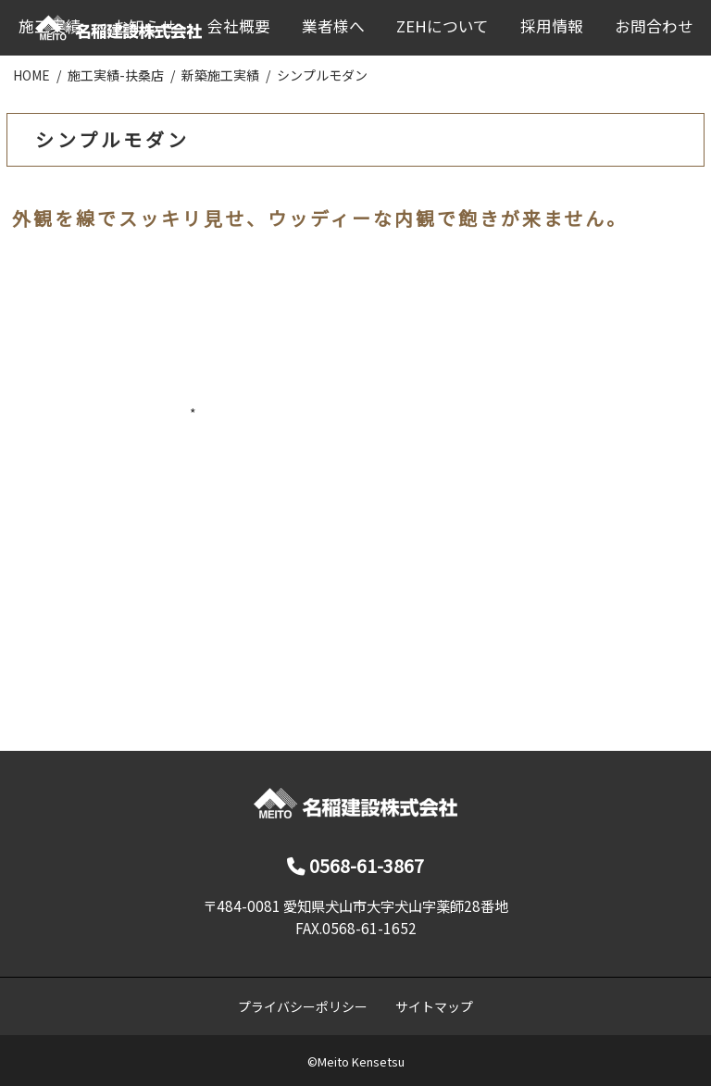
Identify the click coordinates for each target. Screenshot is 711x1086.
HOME (31, 75)
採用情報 (551, 26)
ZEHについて (442, 26)
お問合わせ (654, 26)
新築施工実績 (220, 75)
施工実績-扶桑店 (116, 75)
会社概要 (238, 26)
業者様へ (333, 26)
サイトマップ (434, 1006)
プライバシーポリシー (303, 1006)
